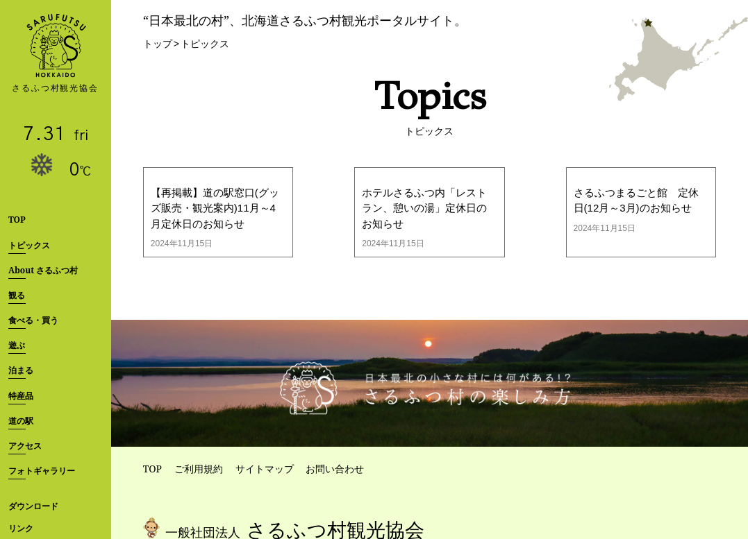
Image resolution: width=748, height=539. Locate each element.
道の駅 (20, 421)
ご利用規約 (198, 468)
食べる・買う (33, 320)
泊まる (20, 370)
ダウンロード (33, 506)
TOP (17, 219)
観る (16, 295)
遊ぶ (16, 345)
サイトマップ (264, 468)
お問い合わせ (335, 468)
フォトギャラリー (41, 471)
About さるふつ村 (43, 270)
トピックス (29, 245)
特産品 (20, 396)
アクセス (25, 446)
